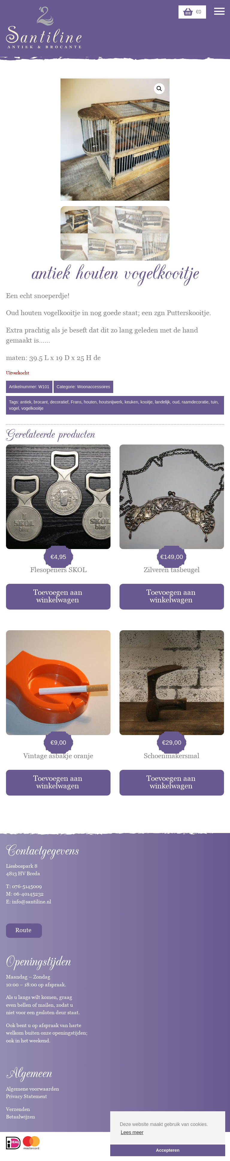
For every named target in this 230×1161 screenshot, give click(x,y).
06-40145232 (28, 893)
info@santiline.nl (31, 901)
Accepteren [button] (167, 1150)
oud (175, 401)
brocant (41, 401)
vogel (14, 407)
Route (23, 929)
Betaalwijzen (20, 1116)
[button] (159, 88)
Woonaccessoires (93, 386)
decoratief (59, 401)
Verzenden (18, 1109)
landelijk (162, 401)
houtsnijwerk (110, 401)
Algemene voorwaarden (32, 1088)
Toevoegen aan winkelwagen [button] (57, 595)
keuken (131, 401)
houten (90, 401)
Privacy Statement (26, 1096)
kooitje (146, 401)
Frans (76, 401)
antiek (25, 401)
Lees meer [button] (132, 1132)
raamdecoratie (195, 401)
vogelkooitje (32, 407)
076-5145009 (26, 886)
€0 (192, 12)
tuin (214, 401)
